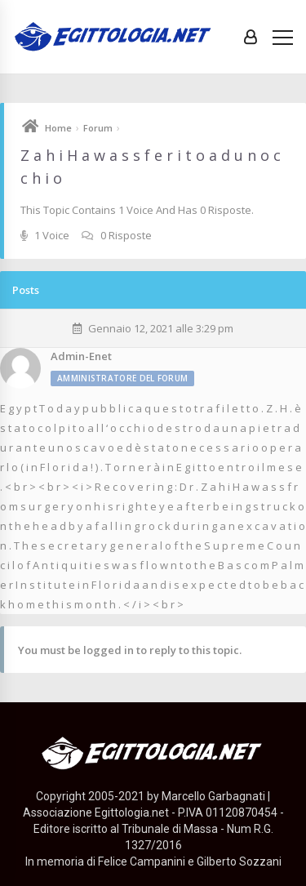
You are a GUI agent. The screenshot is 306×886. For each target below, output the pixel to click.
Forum (98, 128)
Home (58, 128)
